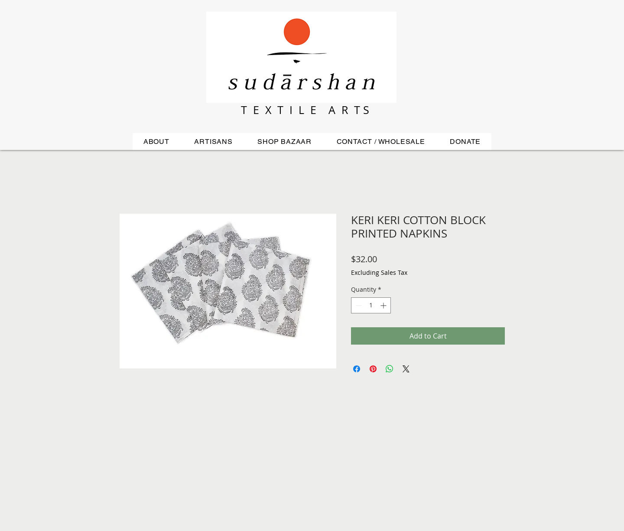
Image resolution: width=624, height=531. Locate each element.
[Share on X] (406, 369)
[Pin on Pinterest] (373, 369)
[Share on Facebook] (356, 369)
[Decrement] (357, 305)
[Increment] (384, 305)
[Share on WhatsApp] (389, 369)
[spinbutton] (371, 305)
